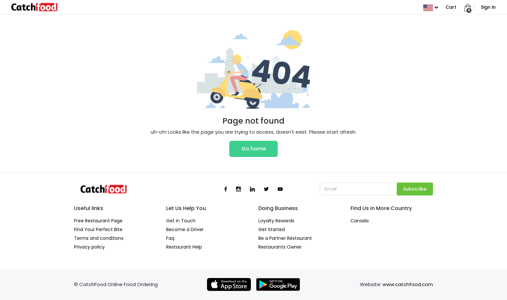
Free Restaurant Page (98, 220)
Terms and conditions (99, 238)
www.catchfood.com (408, 284)
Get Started (271, 229)
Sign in (488, 7)
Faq (170, 238)
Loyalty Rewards (276, 220)
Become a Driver (185, 229)
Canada (360, 220)
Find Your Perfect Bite (98, 229)
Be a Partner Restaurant (285, 238)
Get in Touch (181, 220)
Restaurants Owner (280, 247)
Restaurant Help (184, 247)
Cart (451, 7)
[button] (430, 7)
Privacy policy (89, 247)
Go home (254, 148)
